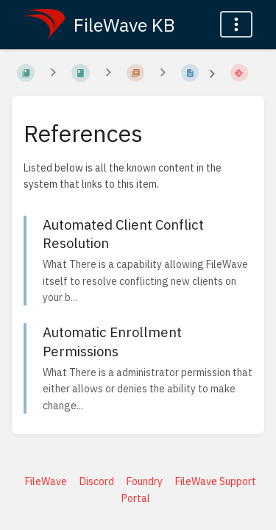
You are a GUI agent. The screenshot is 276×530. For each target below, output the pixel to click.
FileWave (46, 481)
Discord (96, 481)
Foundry (145, 481)
